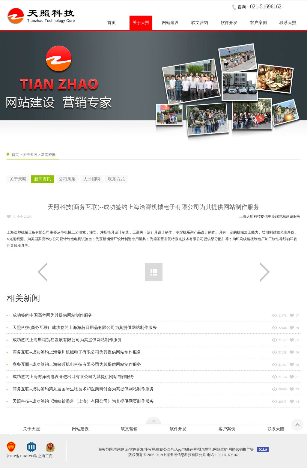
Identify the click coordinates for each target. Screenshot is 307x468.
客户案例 (227, 429)
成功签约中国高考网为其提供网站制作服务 (52, 315)
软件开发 (178, 429)
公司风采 (67, 179)
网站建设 (286, 216)
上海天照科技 (250, 216)
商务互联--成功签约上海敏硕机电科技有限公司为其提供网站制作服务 (77, 364)
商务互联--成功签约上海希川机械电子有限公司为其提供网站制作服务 (77, 352)
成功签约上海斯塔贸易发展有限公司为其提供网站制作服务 (67, 340)
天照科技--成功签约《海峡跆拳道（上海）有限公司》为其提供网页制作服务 (83, 401)
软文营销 (129, 429)
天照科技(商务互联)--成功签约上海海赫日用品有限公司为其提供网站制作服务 (85, 327)
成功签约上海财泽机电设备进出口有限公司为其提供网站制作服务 (73, 376)
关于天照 (30, 155)
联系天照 (275, 429)
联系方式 (116, 179)
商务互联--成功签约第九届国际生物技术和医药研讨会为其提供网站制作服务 (83, 389)
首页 (15, 155)
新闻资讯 (42, 179)
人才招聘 (91, 179)
